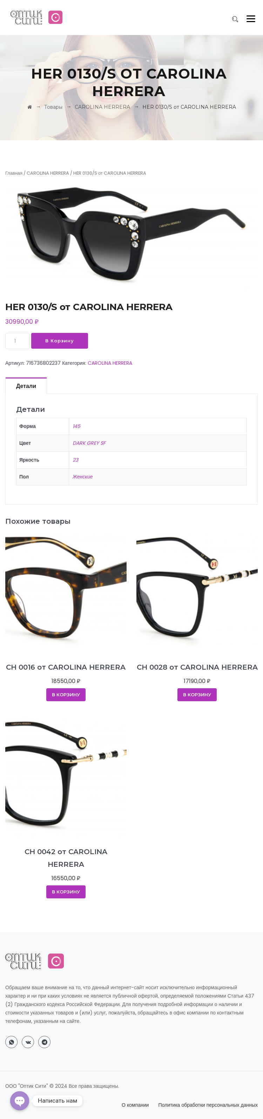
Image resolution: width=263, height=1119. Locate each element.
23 (75, 459)
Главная (13, 173)
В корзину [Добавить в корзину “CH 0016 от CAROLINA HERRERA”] (66, 694)
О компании (135, 1104)
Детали (26, 386)
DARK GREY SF (89, 443)
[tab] (26, 385)
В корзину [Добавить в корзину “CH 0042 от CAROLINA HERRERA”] (66, 891)
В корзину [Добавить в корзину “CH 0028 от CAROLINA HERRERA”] (197, 694)
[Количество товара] (17, 341)
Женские (83, 476)
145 (76, 426)
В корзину (59, 340)
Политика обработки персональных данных (208, 1104)
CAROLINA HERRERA (48, 173)
